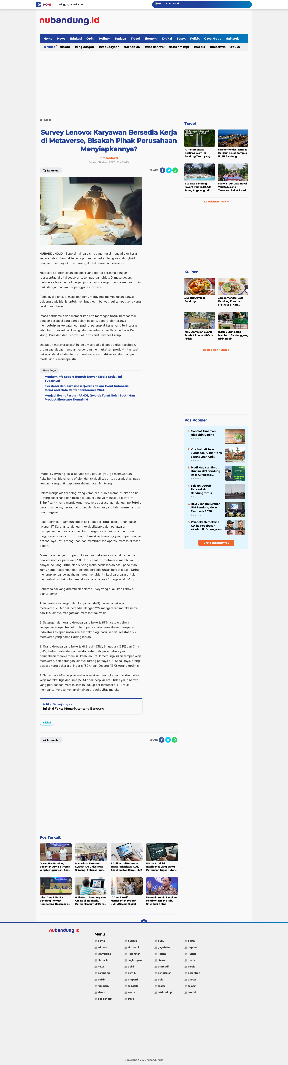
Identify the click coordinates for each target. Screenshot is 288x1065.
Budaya (120, 38)
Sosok (181, 38)
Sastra (161, 985)
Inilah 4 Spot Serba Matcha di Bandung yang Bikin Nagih (233, 335)
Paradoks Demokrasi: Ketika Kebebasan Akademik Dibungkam (206, 525)
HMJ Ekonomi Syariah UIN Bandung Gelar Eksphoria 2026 (205, 507)
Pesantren (194, 972)
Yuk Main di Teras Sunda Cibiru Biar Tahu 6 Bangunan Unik (206, 453)
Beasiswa (219, 47)
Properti (133, 979)
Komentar (51, 170)
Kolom (162, 953)
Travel (135, 38)
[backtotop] (144, 923)
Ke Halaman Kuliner (216, 349)
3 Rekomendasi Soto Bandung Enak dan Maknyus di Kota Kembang (230, 301)
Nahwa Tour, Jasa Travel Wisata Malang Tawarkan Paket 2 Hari (232, 187)
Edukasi (76, 38)
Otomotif (163, 966)
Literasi (161, 960)
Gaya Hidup (212, 38)
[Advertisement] (175, 22)
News (61, 38)
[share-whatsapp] (175, 170)
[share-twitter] (169, 170)
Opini (90, 38)
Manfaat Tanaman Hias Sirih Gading (203, 432)
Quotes (192, 979)
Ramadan (103, 985)
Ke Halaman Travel (216, 201)
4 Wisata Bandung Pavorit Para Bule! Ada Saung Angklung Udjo (197, 187)
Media (200, 47)
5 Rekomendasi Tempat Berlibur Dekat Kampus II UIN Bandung (232, 153)
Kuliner (104, 38)
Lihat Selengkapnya (216, 542)
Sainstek (232, 38)
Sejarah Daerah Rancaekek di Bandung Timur (201, 489)
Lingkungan (85, 47)
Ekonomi (150, 38)
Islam (66, 47)
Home (47, 4)
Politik (194, 38)
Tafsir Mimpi (180, 47)
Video (51, 47)
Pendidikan (164, 972)
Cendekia (133, 47)
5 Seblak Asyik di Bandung (194, 299)
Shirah (101, 992)
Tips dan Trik (155, 47)
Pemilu (132, 972)
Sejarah (192, 985)
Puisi (160, 979)
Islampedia (104, 953)
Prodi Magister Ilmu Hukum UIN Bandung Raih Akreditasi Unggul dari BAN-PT (205, 471)
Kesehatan (134, 953)
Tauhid (192, 992)
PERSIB (191, 966)
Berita (101, 940)
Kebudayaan (110, 47)
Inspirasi (192, 947)
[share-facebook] (162, 170)
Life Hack (103, 960)
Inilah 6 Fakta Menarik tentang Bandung (73, 708)
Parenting (104, 972)
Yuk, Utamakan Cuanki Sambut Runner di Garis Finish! (198, 335)
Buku (236, 47)
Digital (167, 38)
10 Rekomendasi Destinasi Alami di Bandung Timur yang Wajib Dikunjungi (197, 153)
